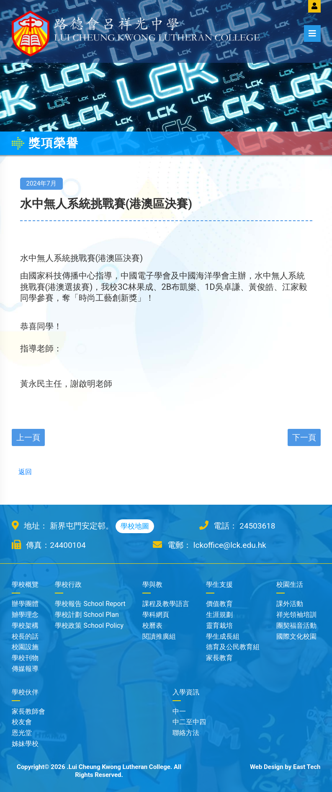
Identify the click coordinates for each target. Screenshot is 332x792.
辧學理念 (25, 615)
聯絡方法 (185, 733)
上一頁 (28, 437)
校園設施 (25, 647)
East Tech (307, 767)
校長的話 (25, 636)
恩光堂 (22, 733)
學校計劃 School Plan (86, 615)
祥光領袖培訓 (296, 615)
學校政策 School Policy (89, 625)
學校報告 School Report (90, 604)
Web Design (266, 767)
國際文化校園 (296, 636)
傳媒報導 (25, 669)
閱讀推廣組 (159, 636)
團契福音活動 (296, 625)
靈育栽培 (219, 625)
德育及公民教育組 (233, 647)
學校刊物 (25, 658)
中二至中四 (189, 722)
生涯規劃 (219, 615)
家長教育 (219, 658)
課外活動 (289, 604)
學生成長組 (222, 636)
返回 (22, 472)
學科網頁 (155, 615)
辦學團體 (25, 604)
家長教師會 (28, 711)
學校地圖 (135, 526)
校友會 (22, 722)
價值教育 (219, 604)
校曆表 (152, 625)
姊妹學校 (25, 744)
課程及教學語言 (165, 604)
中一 (179, 711)
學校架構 (25, 625)
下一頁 (304, 437)
